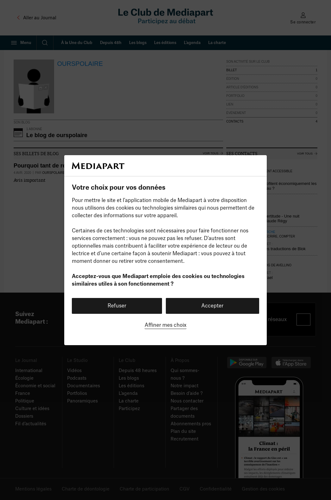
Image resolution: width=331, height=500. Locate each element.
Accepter (212, 305)
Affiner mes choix (165, 325)
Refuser (117, 305)
